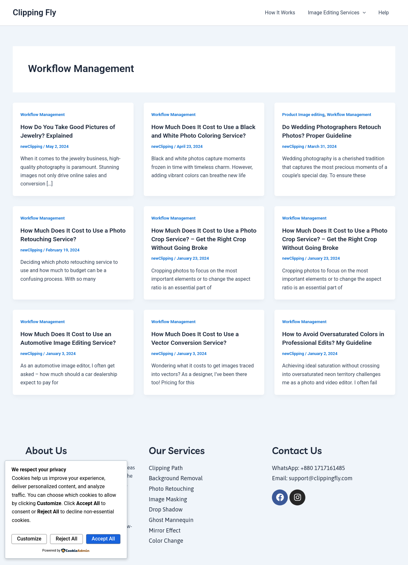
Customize (29, 539)
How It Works (286, 13)
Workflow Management (43, 114)
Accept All (103, 539)
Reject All (66, 539)
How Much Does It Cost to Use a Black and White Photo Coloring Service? (197, 135)
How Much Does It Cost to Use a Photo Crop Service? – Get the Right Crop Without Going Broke (202, 238)
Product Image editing (304, 114)
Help (385, 13)
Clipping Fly (34, 12)
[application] (366, 12)
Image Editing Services (340, 12)
